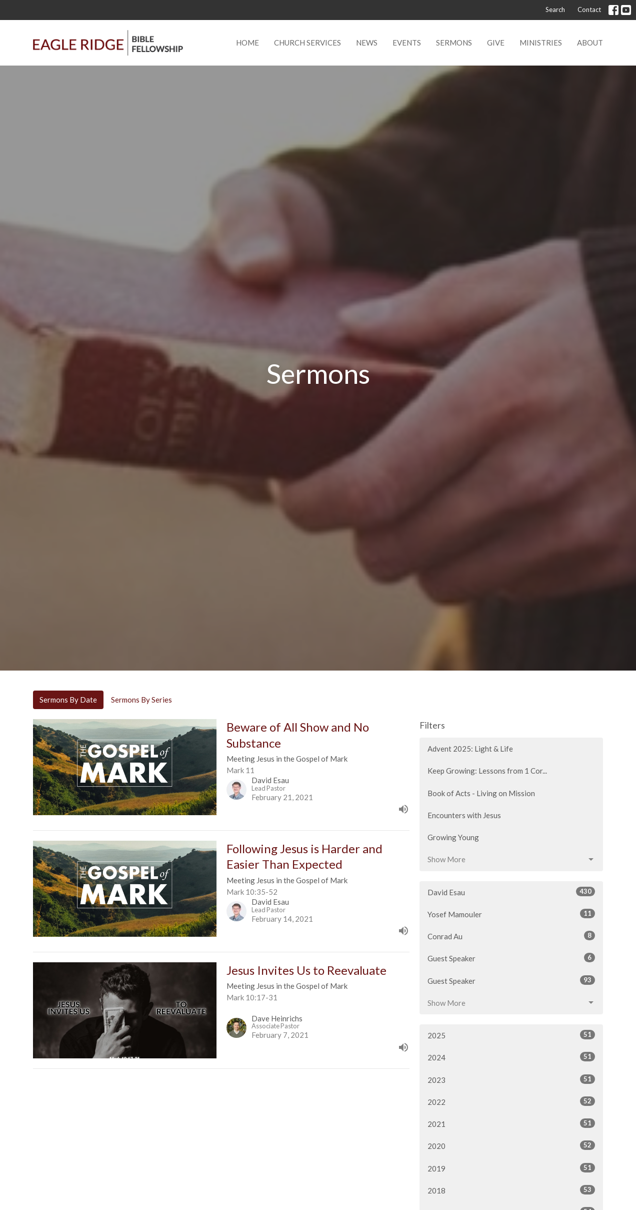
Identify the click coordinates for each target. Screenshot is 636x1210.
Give (495, 42)
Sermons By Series (141, 699)
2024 (511, 1057)
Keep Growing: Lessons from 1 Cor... (487, 770)
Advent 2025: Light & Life (470, 748)
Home (247, 42)
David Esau (511, 892)
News (367, 42)
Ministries (541, 42)
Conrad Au (511, 936)
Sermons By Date (68, 699)
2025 (511, 1035)
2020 (511, 1145)
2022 (511, 1101)
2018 (511, 1190)
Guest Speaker (511, 958)
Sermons (454, 42)
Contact (589, 10)
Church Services (307, 42)
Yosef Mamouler (511, 914)
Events (406, 42)
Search (555, 10)
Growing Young (453, 837)
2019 (511, 1168)
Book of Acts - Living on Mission (481, 793)
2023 (511, 1079)
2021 (511, 1123)
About (590, 42)
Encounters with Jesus (464, 815)
